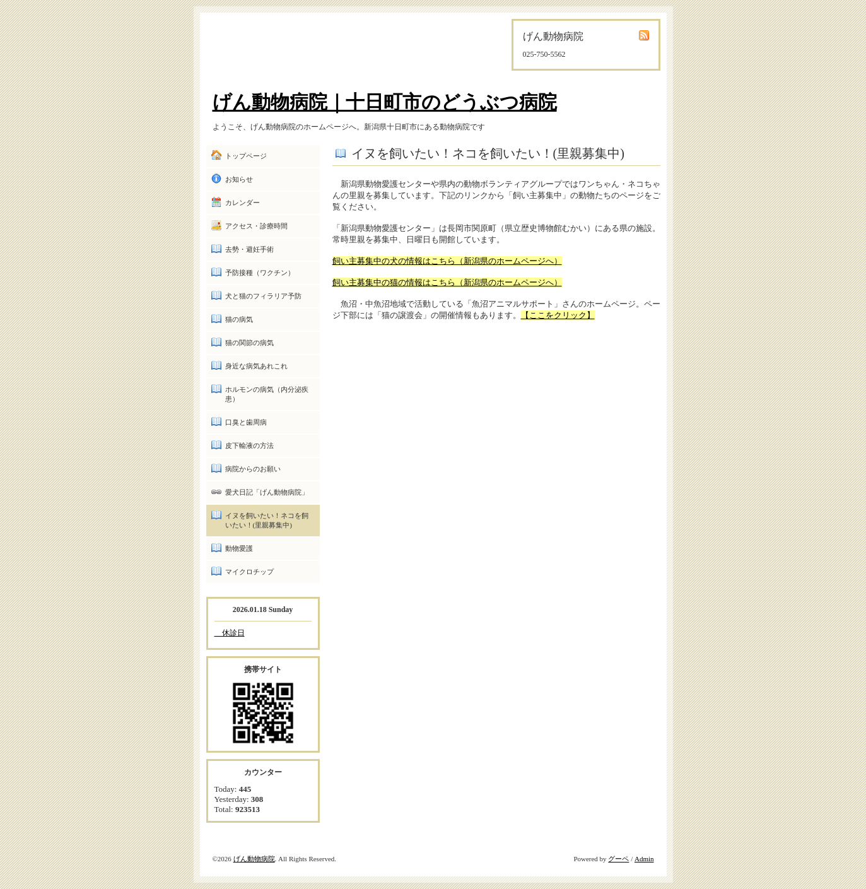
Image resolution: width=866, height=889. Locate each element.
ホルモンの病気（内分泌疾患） (266, 394)
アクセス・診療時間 (256, 226)
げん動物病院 (254, 859)
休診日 (229, 632)
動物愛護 (239, 548)
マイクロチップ (249, 571)
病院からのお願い (253, 469)
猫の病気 (239, 319)
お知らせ (239, 179)
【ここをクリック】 (558, 315)
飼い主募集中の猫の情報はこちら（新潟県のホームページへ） (447, 282)
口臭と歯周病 (246, 422)
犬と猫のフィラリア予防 (263, 296)
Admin (644, 859)
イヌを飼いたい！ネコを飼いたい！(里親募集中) (266, 520)
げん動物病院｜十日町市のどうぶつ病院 (385, 101)
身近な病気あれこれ (256, 366)
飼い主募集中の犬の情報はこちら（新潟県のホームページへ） (447, 261)
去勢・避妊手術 (249, 249)
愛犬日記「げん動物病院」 (266, 492)
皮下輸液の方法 (249, 445)
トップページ (246, 156)
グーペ (618, 859)
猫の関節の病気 (249, 342)
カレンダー (242, 202)
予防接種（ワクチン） (260, 272)
